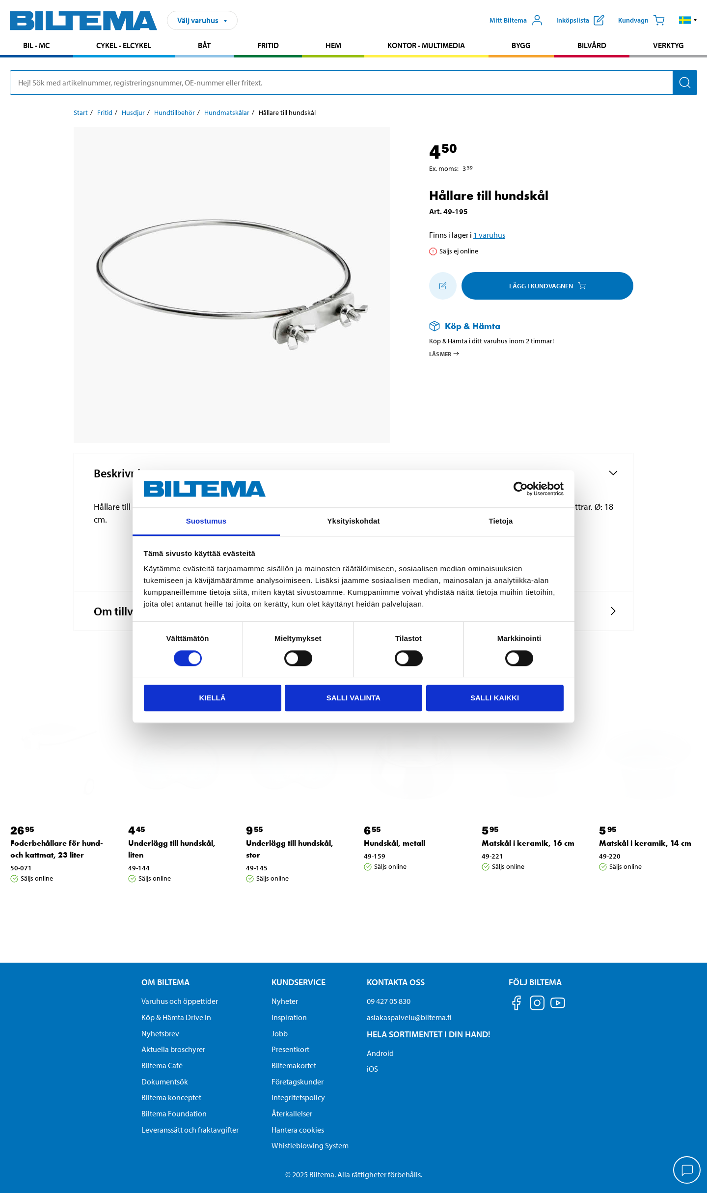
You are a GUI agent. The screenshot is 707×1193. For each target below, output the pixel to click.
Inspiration (289, 1017)
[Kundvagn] (641, 20)
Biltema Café (162, 1065)
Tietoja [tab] (501, 521)
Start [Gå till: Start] (81, 112)
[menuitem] (36, 46)
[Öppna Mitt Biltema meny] (516, 20)
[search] (353, 82)
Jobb (280, 1033)
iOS (372, 1069)
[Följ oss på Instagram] (537, 1004)
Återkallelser (292, 1113)
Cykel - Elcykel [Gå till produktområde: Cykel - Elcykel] (123, 45)
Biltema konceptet (171, 1097)
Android (380, 1053)
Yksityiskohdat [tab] (353, 521)
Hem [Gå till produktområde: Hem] (333, 45)
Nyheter (285, 1001)
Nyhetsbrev (160, 1033)
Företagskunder (298, 1081)
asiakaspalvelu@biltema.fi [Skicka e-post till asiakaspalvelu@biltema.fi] (409, 1017)
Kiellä (212, 698)
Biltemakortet (294, 1065)
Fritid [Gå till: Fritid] (104, 112)
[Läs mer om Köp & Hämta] (521, 326)
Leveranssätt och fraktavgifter (190, 1130)
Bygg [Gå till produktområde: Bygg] (521, 45)
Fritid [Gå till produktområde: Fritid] (268, 45)
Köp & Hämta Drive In (176, 1017)
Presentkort (290, 1049)
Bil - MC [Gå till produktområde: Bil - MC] (36, 45)
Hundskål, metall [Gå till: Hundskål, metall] (394, 843)
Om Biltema (165, 982)
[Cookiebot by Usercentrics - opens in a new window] (521, 488)
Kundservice (299, 982)
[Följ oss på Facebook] (516, 1004)
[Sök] (685, 82)
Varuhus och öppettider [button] (179, 1001)
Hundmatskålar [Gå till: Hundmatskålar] (226, 112)
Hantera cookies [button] (298, 1130)
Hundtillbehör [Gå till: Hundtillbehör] (174, 112)
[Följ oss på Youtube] (558, 1007)
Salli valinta (353, 698)
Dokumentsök (164, 1081)
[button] (688, 20)
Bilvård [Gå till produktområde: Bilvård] (591, 45)
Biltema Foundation (174, 1113)
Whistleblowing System (310, 1145)
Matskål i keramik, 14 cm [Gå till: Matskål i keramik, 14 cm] (645, 843)
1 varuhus (489, 235)
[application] (687, 1171)
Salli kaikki (494, 698)
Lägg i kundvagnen (547, 285)
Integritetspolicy (298, 1097)
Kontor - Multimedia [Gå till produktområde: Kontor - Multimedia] (426, 45)
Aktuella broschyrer (173, 1049)
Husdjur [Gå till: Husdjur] (133, 112)
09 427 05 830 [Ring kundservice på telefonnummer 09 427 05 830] (388, 1001)
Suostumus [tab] (206, 521)
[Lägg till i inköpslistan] (443, 286)
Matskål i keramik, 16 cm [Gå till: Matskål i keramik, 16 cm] (528, 843)
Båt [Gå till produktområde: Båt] (204, 45)
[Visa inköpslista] (580, 20)
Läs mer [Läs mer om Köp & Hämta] (444, 354)
